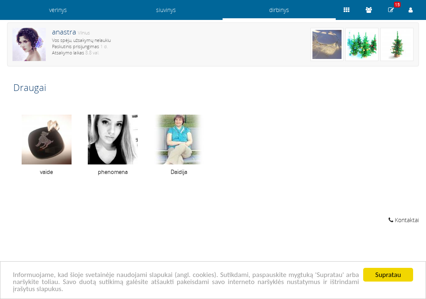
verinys (58, 10)
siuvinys (166, 10)
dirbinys (279, 10)
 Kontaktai (404, 220)
